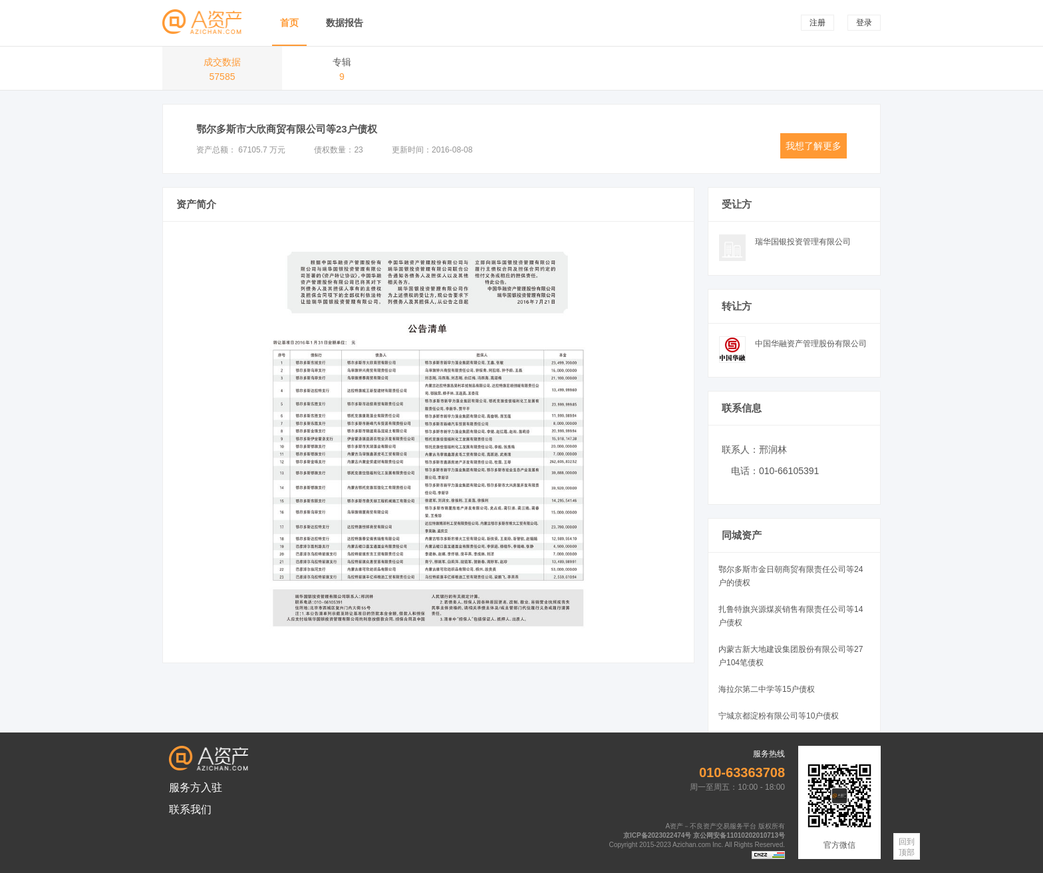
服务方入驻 (195, 787)
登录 (864, 22)
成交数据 (222, 71)
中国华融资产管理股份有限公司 (811, 343)
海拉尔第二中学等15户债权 (766, 689)
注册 (817, 22)
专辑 (342, 71)
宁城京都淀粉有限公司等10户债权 (778, 716)
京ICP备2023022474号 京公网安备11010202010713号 (704, 835)
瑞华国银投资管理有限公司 (803, 241)
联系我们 (190, 809)
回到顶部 (907, 847)
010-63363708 (742, 772)
